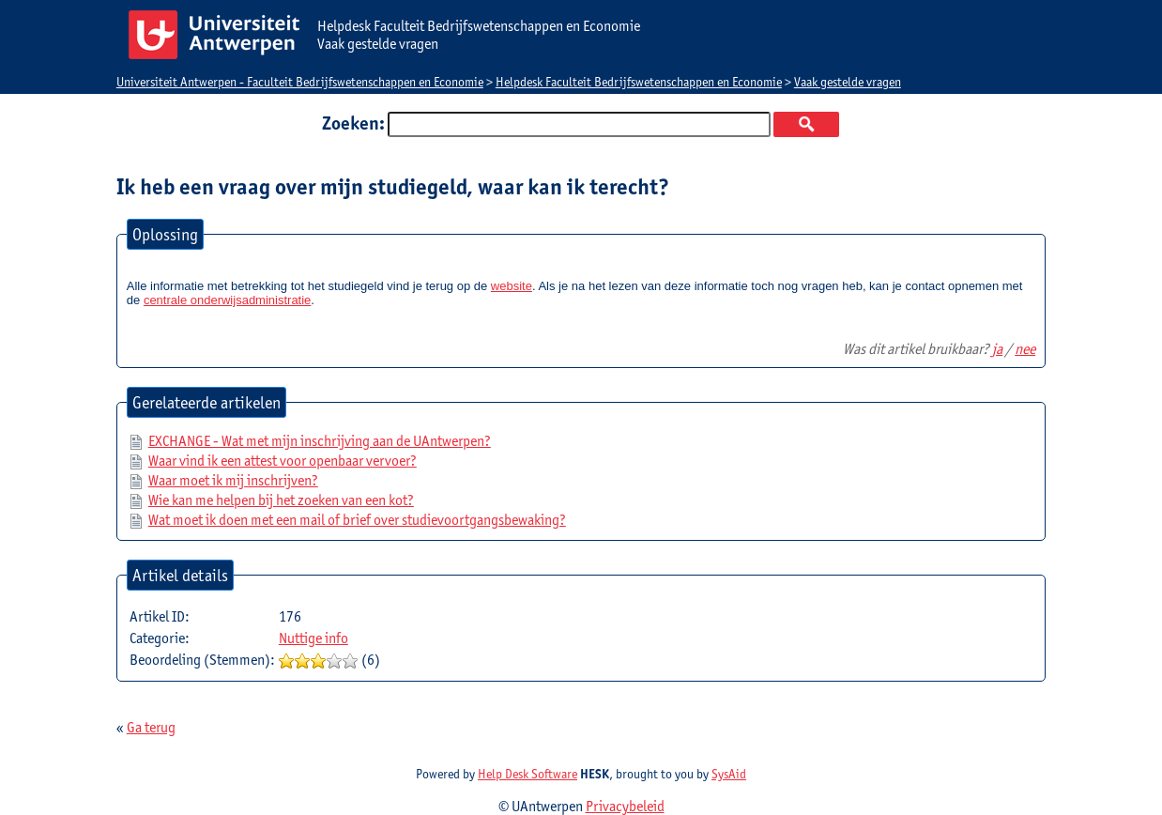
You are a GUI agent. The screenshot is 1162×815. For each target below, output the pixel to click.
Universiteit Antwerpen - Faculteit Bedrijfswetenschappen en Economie (299, 81)
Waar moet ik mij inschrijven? (233, 480)
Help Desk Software (527, 773)
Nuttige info (313, 638)
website (511, 286)
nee (1025, 349)
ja (997, 349)
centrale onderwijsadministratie (227, 300)
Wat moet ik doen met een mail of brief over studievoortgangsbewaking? (357, 520)
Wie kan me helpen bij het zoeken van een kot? (281, 500)
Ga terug (151, 727)
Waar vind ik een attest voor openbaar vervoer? (282, 460)
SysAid (728, 773)
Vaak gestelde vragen (847, 81)
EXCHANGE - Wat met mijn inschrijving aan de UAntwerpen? (319, 441)
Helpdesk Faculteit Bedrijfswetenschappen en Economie (639, 81)
